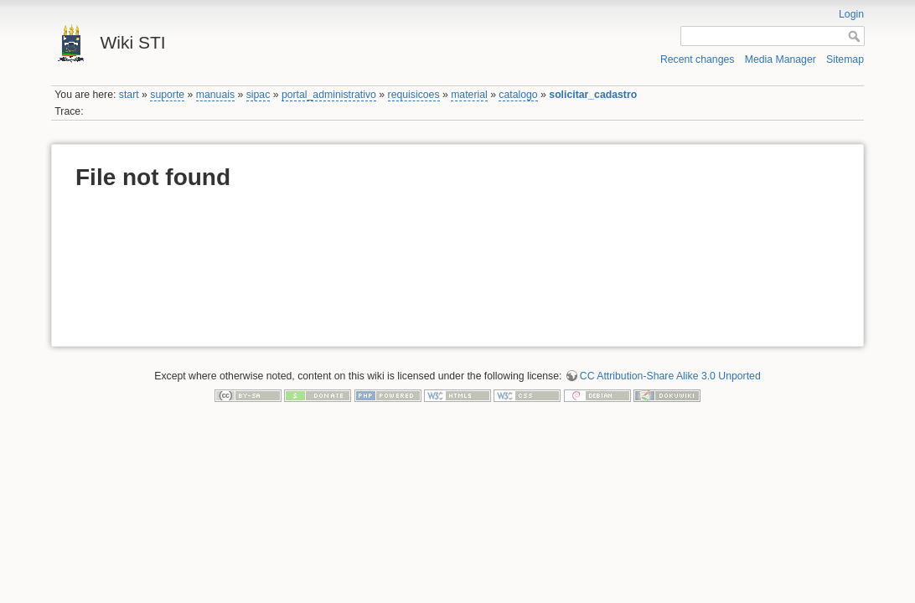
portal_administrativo (329, 94)
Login (851, 14)
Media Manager (780, 59)
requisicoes (414, 94)
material (469, 94)
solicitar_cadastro (593, 94)
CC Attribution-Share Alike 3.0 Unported (670, 376)
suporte (167, 94)
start (129, 94)
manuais (215, 94)
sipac (258, 94)
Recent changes (697, 59)
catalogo (518, 94)
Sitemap (845, 59)
